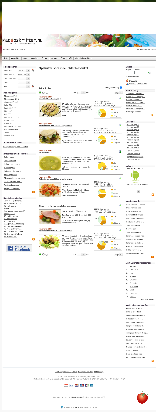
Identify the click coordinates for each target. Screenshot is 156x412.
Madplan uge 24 (133, 132)
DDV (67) (7, 123)
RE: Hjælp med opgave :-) (14, 224)
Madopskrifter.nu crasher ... (14, 231)
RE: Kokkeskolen (10, 206)
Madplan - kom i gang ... (135, 109)
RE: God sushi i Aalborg (13, 226)
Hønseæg (133, 293)
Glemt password (132, 76)
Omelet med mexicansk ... (136, 253)
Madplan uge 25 (133, 130)
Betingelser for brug (85, 372)
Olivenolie (133, 280)
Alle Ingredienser (147, 299)
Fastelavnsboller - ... (134, 106)
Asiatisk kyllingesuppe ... (135, 246)
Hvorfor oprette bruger (137, 84)
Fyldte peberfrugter (11, 185)
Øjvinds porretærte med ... (136, 347)
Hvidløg (133, 276)
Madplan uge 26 (133, 127)
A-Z (49, 88)
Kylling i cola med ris (12, 189)
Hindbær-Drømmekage (135, 329)
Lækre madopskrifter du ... (14, 201)
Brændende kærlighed (135, 218)
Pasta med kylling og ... (135, 222)
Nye (46, 93)
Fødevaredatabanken (80, 397)
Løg (131, 273)
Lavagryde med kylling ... (136, 340)
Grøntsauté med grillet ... (136, 239)
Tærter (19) (8, 132)
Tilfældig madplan (133, 154)
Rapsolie (133, 283)
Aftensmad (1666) (11, 102)
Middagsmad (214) (11, 99)
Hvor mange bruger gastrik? (14, 211)
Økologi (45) (9, 135)
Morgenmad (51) (10, 96)
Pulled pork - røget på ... (135, 97)
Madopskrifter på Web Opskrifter (15, 146)
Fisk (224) (8, 111)
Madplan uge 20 (133, 142)
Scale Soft (77, 407)
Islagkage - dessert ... (134, 112)
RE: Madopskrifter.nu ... (13, 229)
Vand (132, 290)
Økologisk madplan (134, 159)
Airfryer (6, 208)
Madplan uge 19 (133, 145)
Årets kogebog (9, 214)
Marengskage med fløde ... (136, 315)
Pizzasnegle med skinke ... (14, 178)
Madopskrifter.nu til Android (137, 184)
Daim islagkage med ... (135, 211)
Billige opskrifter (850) (12, 126)
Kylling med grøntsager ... (136, 336)
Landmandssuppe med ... (136, 236)
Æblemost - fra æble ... (135, 94)
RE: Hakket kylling (11, 216)
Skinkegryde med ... (134, 225)
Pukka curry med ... (133, 250)
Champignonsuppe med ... (136, 204)
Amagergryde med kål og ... (137, 333)
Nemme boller (131, 229)
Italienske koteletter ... (134, 243)
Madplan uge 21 (133, 140)
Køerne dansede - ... (134, 100)
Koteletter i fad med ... (12, 171)
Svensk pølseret (10, 175)
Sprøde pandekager (134, 232)
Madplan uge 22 (133, 137)
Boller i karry (9, 157)
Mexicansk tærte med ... (135, 343)
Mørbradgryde (9, 167)
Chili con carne (10, 160)
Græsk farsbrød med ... (13, 182)
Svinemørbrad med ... (134, 208)
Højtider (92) (9, 120)
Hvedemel (134, 286)
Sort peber (134, 270)
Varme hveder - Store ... (135, 103)
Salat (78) (8, 105)
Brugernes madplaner (135, 157)
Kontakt (74, 372)
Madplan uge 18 (133, 147)
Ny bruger (133, 81)
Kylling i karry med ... (12, 164)
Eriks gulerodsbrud (133, 312)
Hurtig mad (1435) (11, 129)
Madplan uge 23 (133, 135)
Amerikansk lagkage (134, 308)
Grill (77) (7, 114)
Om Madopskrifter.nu (63, 372)
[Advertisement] (81, 77)
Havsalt (133, 266)
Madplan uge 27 (133, 124)
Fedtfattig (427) (10, 108)
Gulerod (133, 296)
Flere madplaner (133, 151)
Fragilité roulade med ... (135, 326)
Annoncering (98, 372)
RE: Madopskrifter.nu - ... (13, 203)
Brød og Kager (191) (12, 117)
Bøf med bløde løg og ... (135, 215)
